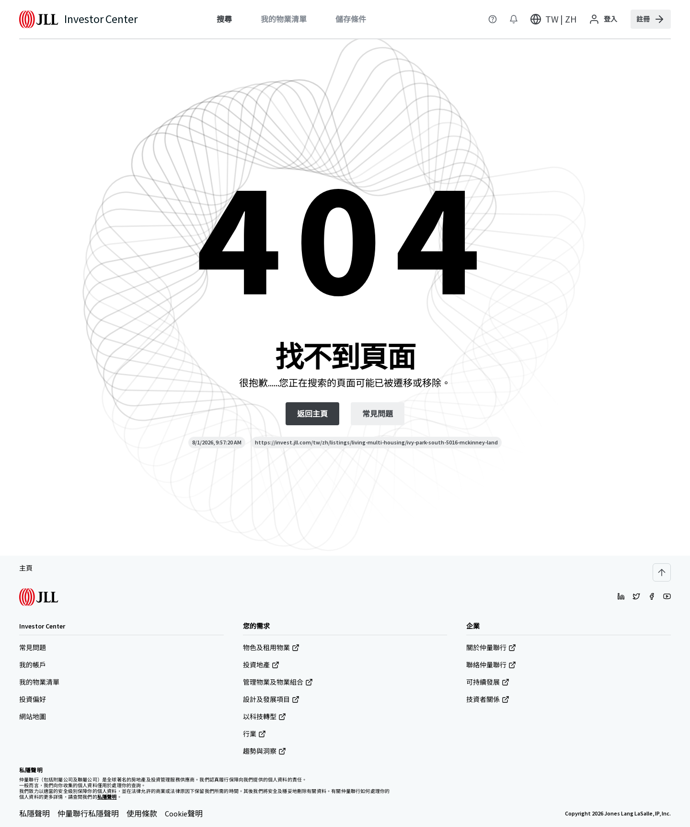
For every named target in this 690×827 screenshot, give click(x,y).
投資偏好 (32, 699)
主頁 (26, 568)
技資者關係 (487, 699)
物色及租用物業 (271, 647)
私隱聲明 (34, 813)
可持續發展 (487, 682)
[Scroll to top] (662, 572)
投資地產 (261, 665)
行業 (254, 734)
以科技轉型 (264, 716)
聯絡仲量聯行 (491, 665)
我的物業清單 (39, 682)
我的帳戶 (32, 665)
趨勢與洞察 (264, 751)
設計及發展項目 (271, 699)
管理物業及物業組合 (278, 682)
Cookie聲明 (184, 813)
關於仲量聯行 (491, 647)
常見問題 (32, 647)
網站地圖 (32, 716)
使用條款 (141, 813)
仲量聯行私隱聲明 (88, 813)
